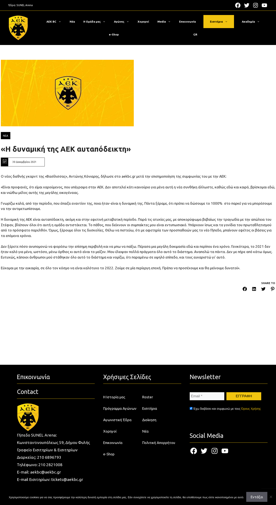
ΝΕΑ (5, 135)
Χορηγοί (143, 21)
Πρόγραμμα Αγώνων (120, 408)
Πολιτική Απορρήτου (158, 443)
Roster (147, 397)
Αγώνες (123, 21)
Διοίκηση (149, 420)
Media (166, 21)
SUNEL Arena (24, 5)
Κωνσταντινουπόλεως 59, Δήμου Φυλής (53, 442)
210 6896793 (49, 457)
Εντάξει (257, 497)
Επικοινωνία (187, 21)
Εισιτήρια (221, 21)
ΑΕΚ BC (55, 21)
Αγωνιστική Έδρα (117, 420)
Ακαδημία (253, 21)
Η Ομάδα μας (96, 21)
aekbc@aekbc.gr (45, 472)
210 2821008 (50, 464)
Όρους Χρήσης (251, 408)
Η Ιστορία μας (114, 397)
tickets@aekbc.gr (67, 479)
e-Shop (114, 34)
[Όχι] (271, 497)
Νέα (72, 21)
